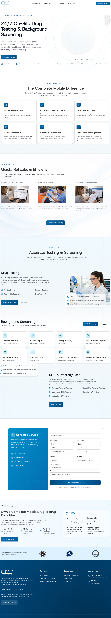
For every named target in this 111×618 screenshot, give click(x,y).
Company (52, 456)
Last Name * (80, 440)
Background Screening (47, 578)
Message (52, 471)
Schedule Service (9, 57)
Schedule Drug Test (9, 302)
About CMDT (68, 578)
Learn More (24, 303)
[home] (5, 4)
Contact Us (60, 3)
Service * (52, 432)
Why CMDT (48, 3)
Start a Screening (90, 324)
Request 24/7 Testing (55, 223)
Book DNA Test (56, 404)
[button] (36, 3)
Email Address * (54, 448)
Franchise (71, 3)
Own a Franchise (10, 539)
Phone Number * (82, 448)
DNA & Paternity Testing (48, 581)
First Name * (53, 440)
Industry (79, 456)
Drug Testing (44, 575)
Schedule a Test (9, 602)
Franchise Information (71, 575)
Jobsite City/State (55, 464)
